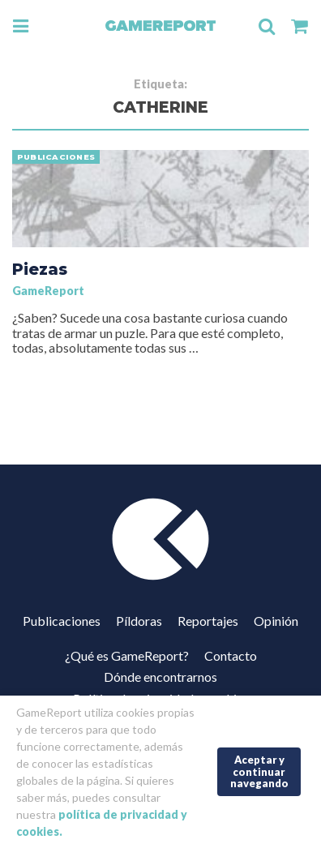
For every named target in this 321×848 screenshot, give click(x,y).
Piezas (39, 269)
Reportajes (208, 620)
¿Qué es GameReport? (127, 655)
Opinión (276, 620)
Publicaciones (62, 620)
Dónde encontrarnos (160, 676)
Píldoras (139, 620)
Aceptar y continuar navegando (259, 771)
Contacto (230, 655)
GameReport (48, 291)
